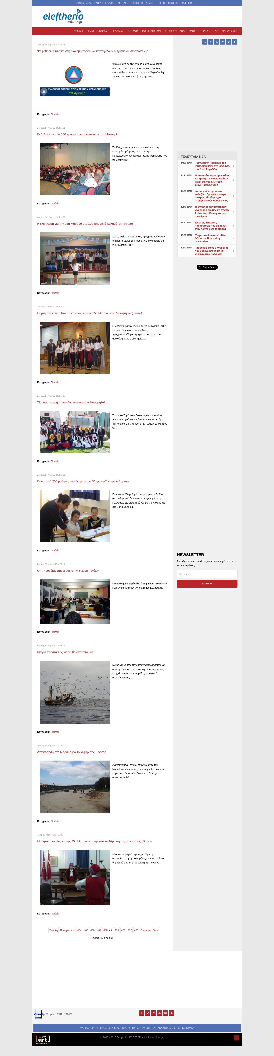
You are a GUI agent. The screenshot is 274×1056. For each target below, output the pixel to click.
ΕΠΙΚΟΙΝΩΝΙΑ (186, 1037)
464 (79, 940)
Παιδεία (55, 119)
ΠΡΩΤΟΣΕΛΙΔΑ (83, 3)
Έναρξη (53, 940)
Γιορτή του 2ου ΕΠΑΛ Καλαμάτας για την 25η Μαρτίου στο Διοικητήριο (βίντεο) (100, 318)
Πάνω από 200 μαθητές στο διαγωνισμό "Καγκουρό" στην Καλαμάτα (92, 486)
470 (117, 940)
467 (99, 940)
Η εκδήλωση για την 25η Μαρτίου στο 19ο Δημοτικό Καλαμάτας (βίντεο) (95, 228)
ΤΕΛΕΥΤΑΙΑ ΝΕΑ (193, 156)
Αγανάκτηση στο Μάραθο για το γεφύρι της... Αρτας (78, 757)
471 (123, 940)
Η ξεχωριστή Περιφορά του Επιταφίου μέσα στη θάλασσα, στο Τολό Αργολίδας (212, 166)
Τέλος (156, 940)
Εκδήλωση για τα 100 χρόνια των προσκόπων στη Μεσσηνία (86, 139)
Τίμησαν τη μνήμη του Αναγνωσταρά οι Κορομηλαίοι (79, 407)
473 (136, 940)
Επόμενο (146, 940)
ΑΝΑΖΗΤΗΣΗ (153, 3)
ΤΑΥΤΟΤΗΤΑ (148, 1037)
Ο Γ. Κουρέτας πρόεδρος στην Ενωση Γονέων (74, 575)
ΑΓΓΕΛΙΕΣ (123, 3)
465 (86, 940)
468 (105, 940)
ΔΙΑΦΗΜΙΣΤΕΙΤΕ (190, 3)
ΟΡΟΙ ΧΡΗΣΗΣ (130, 1037)
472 (130, 940)
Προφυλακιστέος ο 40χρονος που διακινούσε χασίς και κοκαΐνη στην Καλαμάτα (211, 250)
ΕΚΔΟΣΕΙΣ (137, 3)
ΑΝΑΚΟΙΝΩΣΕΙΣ (167, 1037)
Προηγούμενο (67, 940)
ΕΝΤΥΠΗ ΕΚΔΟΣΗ (104, 3)
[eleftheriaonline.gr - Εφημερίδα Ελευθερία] (64, 17)
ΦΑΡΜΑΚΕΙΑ (87, 1037)
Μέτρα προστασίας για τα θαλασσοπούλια (71, 657)
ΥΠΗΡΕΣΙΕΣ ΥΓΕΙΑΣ (108, 1037)
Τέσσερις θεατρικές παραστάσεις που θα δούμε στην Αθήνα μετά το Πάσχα (211, 225)
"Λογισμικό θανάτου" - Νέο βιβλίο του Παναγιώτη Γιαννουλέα (210, 238)
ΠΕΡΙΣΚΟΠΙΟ (170, 3)
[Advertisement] (207, 355)
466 (93, 940)
